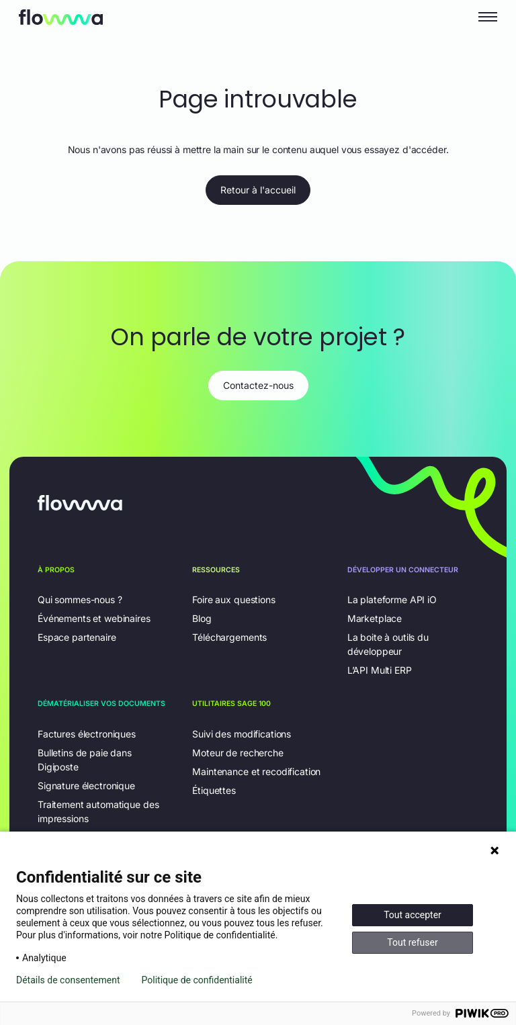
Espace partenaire (77, 637)
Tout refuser (412, 942)
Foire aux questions (233, 599)
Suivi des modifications (241, 734)
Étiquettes (214, 790)
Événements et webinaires (94, 618)
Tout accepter (412, 914)
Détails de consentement (68, 980)
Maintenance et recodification (256, 771)
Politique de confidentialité (197, 980)
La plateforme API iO (392, 599)
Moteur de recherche (237, 752)
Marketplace (374, 618)
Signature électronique (86, 785)
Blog (201, 618)
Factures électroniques (87, 734)
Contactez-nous (258, 385)
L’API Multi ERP (379, 670)
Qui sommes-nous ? (80, 599)
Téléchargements (229, 637)
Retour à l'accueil (258, 189)
